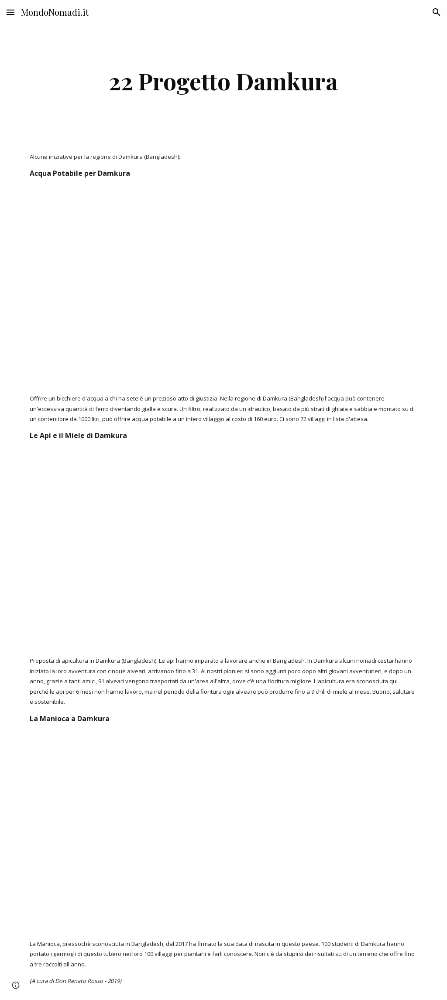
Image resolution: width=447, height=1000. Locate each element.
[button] (10, 12)
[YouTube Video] (173, 286)
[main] (223, 81)
